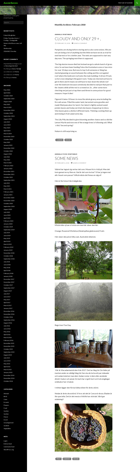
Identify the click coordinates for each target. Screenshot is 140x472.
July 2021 (7, 183)
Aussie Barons (11, 3)
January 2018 (8, 276)
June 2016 (7, 329)
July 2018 (7, 262)
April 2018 (7, 270)
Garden (60, 140)
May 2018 (7, 267)
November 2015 (9, 346)
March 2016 (8, 337)
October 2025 (8, 96)
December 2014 (9, 375)
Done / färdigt (16, 69)
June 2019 (7, 235)
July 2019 (7, 233)
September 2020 (9, 206)
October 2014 (8, 381)
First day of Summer (125, 3)
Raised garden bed (12, 66)
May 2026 (7, 90)
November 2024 (9, 110)
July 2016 (7, 326)
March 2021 (8, 189)
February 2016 (8, 340)
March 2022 (8, 163)
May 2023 (7, 142)
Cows (5, 399)
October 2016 (8, 317)
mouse (68, 140)
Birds (5, 396)
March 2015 (8, 369)
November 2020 (9, 200)
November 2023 (9, 136)
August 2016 (8, 323)
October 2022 (8, 151)
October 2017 (8, 285)
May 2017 (7, 300)
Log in (5, 441)
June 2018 (7, 265)
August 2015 (8, 355)
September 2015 (9, 352)
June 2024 (7, 125)
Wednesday (8, 48)
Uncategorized (8, 423)
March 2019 (8, 244)
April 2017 (7, 302)
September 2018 (9, 259)
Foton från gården (9, 35)
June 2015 (7, 361)
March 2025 (8, 107)
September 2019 (9, 230)
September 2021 (9, 180)
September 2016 (9, 320)
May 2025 (7, 104)
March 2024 (8, 133)
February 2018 (8, 273)
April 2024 (7, 131)
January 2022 (8, 168)
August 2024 (8, 119)
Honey (17, 72)
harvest (67, 459)
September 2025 (9, 99)
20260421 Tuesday (10, 51)
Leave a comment (80, 43)
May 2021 (7, 186)
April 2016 (7, 334)
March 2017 (8, 305)
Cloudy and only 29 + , (78, 38)
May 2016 (7, 332)
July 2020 (7, 212)
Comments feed (9, 447)
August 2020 (8, 209)
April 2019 (7, 241)
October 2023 (8, 139)
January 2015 (8, 372)
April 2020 (7, 218)
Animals (58, 34)
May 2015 (7, 364)
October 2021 (8, 177)
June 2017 (7, 297)
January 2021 (8, 195)
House (6, 417)
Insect (6, 420)
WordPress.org (9, 450)
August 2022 (8, 154)
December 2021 (9, 171)
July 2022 (7, 157)
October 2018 (8, 256)
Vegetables (67, 34)
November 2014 (9, 378)
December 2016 (9, 311)
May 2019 (7, 238)
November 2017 (9, 282)
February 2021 (8, 192)
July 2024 (7, 122)
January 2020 (8, 224)
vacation (6, 425)
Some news (66, 158)
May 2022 (7, 160)
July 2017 (7, 294)
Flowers (6, 405)
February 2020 (8, 221)
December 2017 (9, 279)
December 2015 (9, 343)
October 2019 (8, 227)
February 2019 (8, 247)
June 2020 (7, 215)
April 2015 (7, 367)
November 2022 (9, 148)
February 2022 (8, 166)
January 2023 (8, 145)
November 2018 (9, 253)
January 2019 (8, 250)
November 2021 (9, 174)
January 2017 (8, 308)
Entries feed (8, 444)
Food (64, 154)
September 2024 (9, 116)
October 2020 (8, 203)
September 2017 (9, 288)
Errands (6, 402)
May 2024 (7, 128)
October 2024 (8, 113)
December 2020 (9, 198)
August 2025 (8, 101)
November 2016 (9, 314)
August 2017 (8, 291)
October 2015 (8, 349)
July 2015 (7, 358)
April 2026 (7, 93)
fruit (59, 459)
